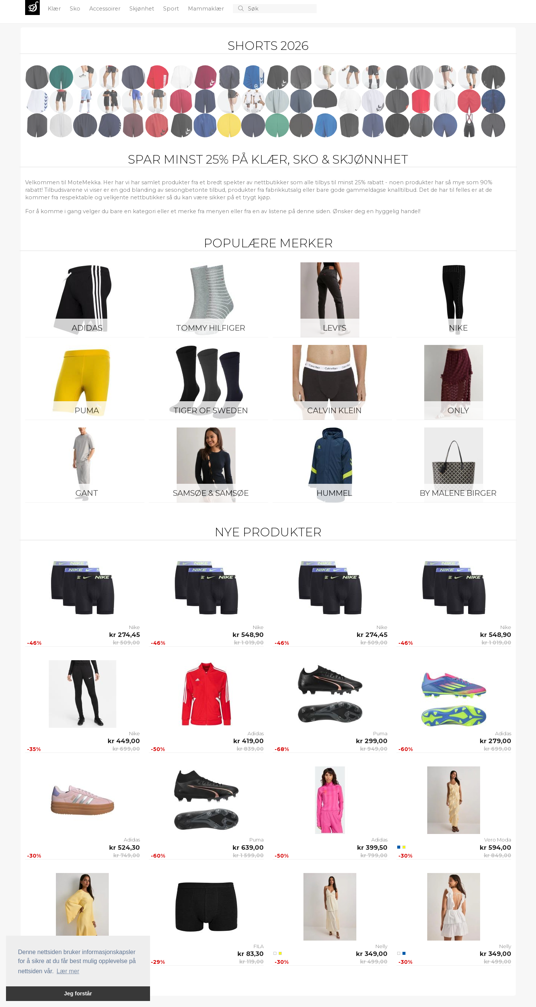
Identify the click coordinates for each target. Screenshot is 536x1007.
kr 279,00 (495, 741)
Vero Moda (497, 840)
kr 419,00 (248, 741)
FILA (259, 946)
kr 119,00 (251, 962)
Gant (86, 493)
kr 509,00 (126, 643)
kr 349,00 (371, 953)
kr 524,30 (124, 847)
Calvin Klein (334, 410)
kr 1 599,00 (248, 855)
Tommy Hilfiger (210, 328)
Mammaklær (206, 8)
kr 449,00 (124, 741)
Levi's (334, 328)
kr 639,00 (248, 847)
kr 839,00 (250, 749)
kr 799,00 (373, 855)
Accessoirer (105, 8)
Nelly (381, 946)
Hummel (334, 493)
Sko (76, 8)
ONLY (458, 410)
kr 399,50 (372, 847)
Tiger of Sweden (210, 410)
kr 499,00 (373, 962)
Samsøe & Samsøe (211, 493)
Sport (171, 8)
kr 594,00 (495, 847)
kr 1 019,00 (249, 643)
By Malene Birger (458, 493)
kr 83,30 (250, 953)
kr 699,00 (126, 749)
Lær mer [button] (68, 971)
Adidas (87, 328)
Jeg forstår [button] (78, 993)
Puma (87, 410)
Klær (55, 8)
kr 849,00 (497, 855)
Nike (458, 328)
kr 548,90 (248, 634)
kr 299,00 (371, 741)
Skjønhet (142, 8)
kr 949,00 (373, 749)
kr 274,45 (124, 634)
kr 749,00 (126, 855)
